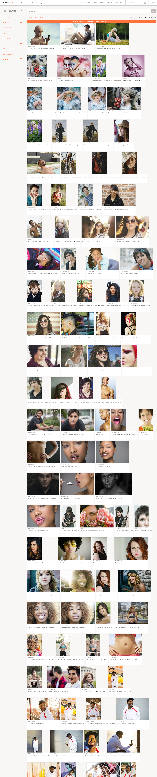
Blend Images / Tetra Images (10, 17)
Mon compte (132, 2)
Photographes (85, 2)
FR (152, 2)
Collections (99, 2)
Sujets (109, 2)
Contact (118, 2)
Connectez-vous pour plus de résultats (91, 21)
